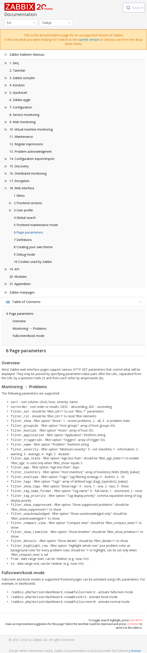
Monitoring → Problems (30, 328)
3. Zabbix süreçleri (22, 78)
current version (88, 39)
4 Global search (25, 218)
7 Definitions (23, 240)
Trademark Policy (75, 646)
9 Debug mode (24, 254)
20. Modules (18, 276)
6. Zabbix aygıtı (19, 100)
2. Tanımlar (17, 70)
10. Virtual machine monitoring (31, 129)
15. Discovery (19, 166)
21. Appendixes (20, 284)
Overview (19, 321)
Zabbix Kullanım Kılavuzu (26, 54)
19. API (14, 269)
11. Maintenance (21, 136)
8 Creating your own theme (33, 247)
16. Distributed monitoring (28, 173)
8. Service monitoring (24, 115)
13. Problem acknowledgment (30, 151)
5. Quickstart (18, 92)
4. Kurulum (17, 85)
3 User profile (23, 210)
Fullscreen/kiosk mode (28, 336)
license (136, 637)
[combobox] (134, 7)
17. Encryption (19, 181)
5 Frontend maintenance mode (36, 225)
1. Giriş (14, 63)
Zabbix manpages (22, 292)
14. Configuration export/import (31, 159)
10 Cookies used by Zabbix (33, 262)
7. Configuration (20, 107)
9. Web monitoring (22, 122)
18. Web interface (21, 188)
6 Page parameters (28, 232)
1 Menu (19, 195)
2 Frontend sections (28, 203)
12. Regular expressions (26, 144)
